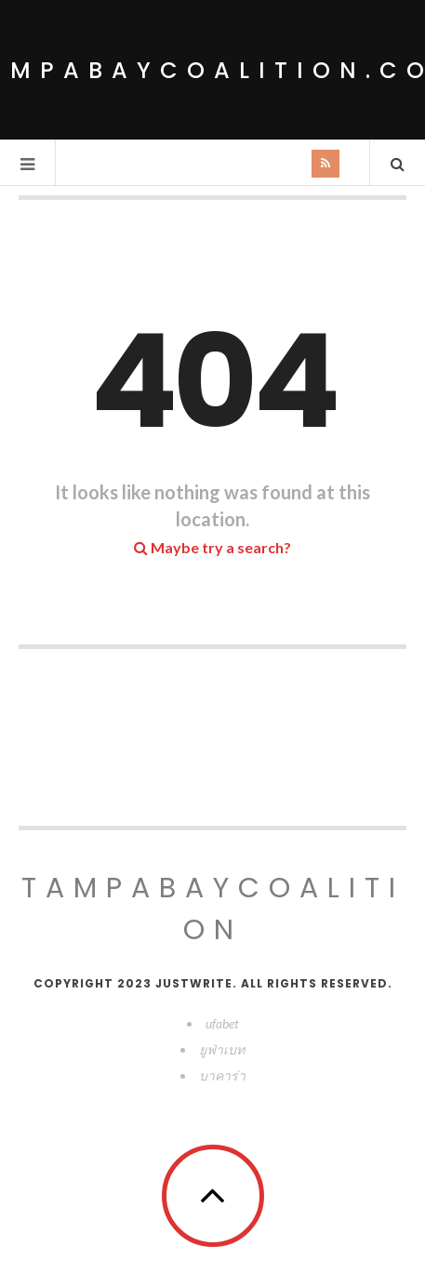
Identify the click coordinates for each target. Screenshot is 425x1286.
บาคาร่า (222, 1075)
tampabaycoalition (213, 908)
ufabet (222, 1023)
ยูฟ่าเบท (222, 1049)
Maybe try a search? (212, 547)
